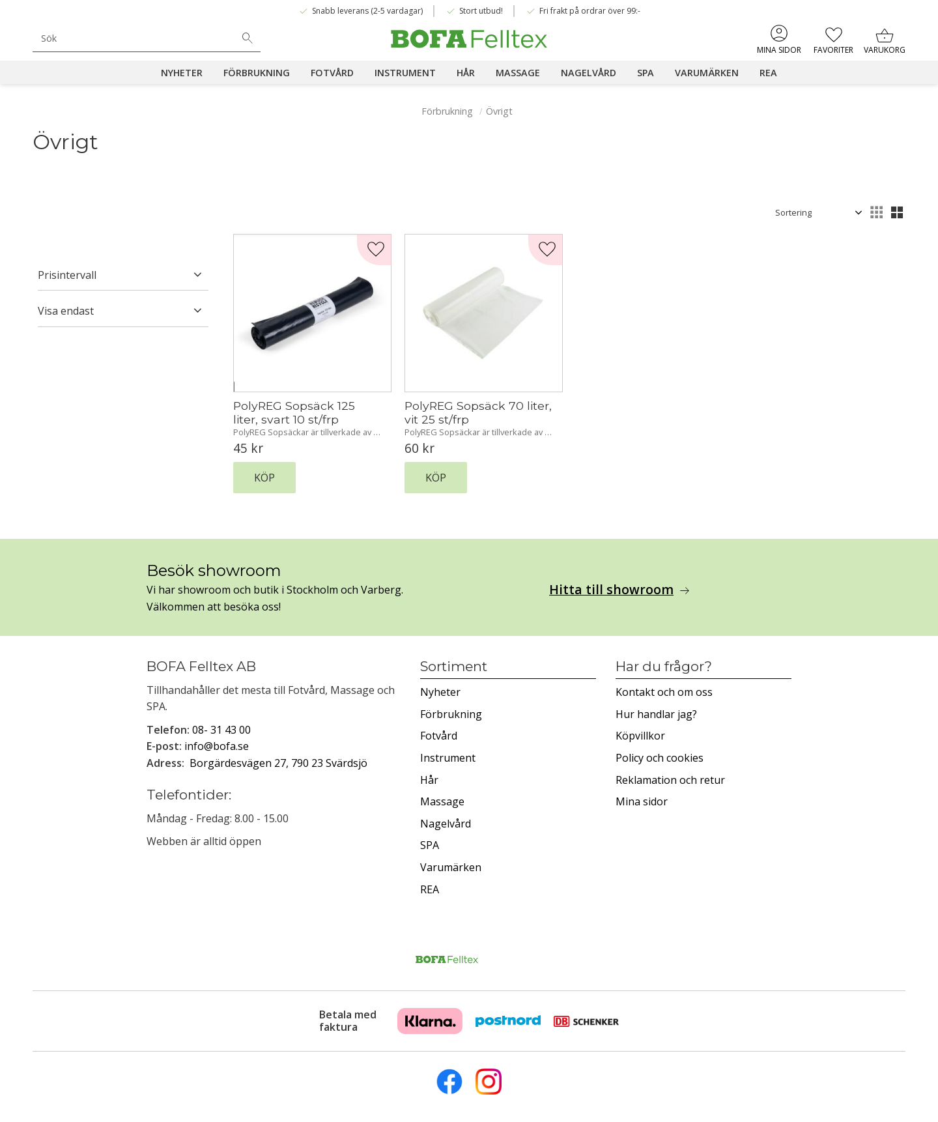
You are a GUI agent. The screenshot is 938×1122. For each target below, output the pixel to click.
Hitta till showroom (611, 589)
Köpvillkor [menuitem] (640, 735)
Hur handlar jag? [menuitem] (656, 714)
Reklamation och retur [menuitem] (670, 780)
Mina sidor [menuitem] (779, 49)
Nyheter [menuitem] (182, 72)
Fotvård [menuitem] (332, 72)
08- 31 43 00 (221, 730)
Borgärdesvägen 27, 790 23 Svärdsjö (278, 763)
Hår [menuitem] (466, 72)
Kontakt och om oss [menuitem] (664, 692)
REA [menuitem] (768, 72)
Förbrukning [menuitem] (256, 72)
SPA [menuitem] (645, 72)
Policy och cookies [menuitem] (660, 758)
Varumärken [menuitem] (707, 72)
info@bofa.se (216, 746)
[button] (833, 39)
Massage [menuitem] (518, 72)
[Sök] (247, 38)
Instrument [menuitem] (405, 72)
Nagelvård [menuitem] (588, 72)
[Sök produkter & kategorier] (133, 38)
